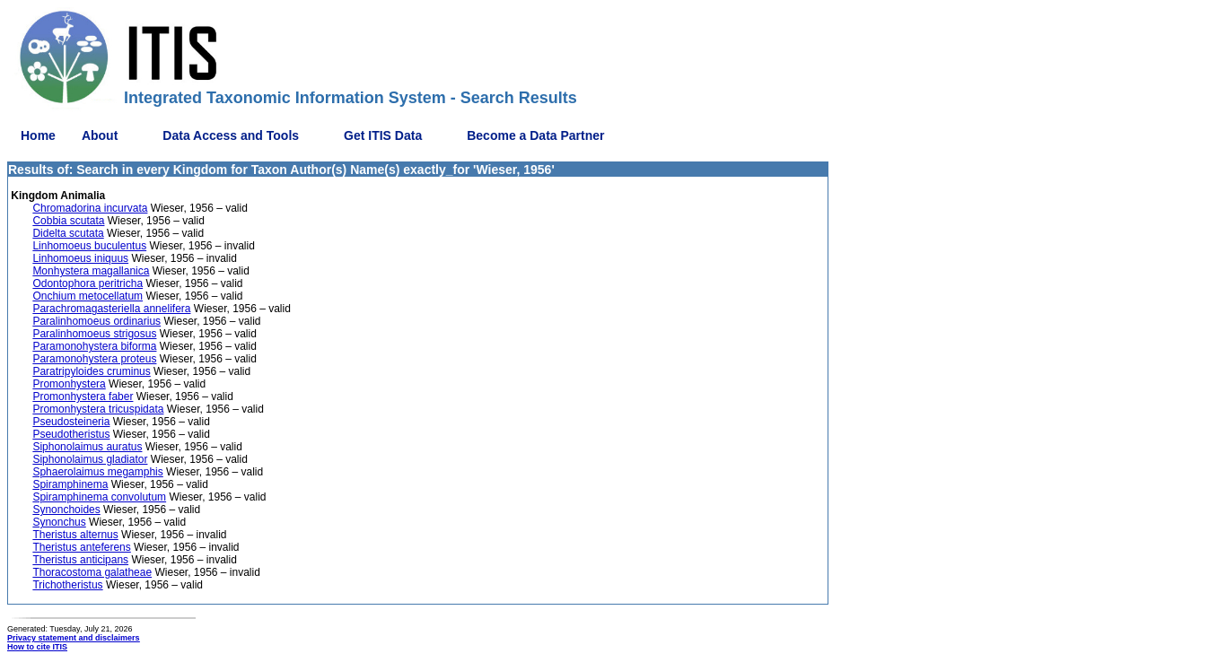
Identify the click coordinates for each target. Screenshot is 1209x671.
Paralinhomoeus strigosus (94, 333)
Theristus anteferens (81, 547)
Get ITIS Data (383, 135)
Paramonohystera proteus (94, 359)
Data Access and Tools (230, 135)
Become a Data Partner (535, 135)
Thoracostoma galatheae (92, 572)
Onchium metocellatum (87, 296)
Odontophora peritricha (87, 283)
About (100, 135)
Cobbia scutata (68, 220)
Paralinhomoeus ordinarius (96, 321)
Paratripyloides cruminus (91, 371)
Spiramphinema (70, 484)
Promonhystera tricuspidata (97, 409)
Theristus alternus (75, 534)
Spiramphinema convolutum (99, 497)
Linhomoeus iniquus (80, 258)
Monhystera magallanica (90, 271)
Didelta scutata (67, 233)
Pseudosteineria (71, 421)
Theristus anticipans (80, 559)
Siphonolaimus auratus (87, 446)
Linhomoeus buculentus (89, 246)
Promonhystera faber (82, 396)
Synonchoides (66, 509)
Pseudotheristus (71, 434)
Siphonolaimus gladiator (89, 459)
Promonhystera (68, 384)
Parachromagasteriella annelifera (111, 308)
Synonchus (58, 522)
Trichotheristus (67, 585)
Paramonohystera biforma (94, 346)
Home (38, 135)
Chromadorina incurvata (89, 208)
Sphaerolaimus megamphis (97, 472)
